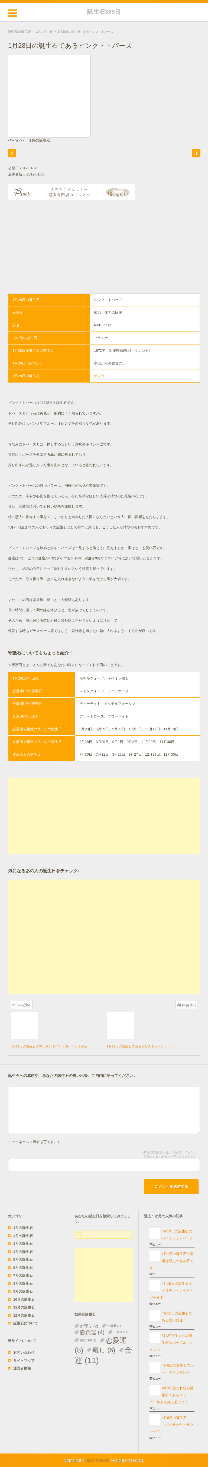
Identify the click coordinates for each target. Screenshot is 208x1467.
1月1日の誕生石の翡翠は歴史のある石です (172, 1261)
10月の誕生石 (24, 1299)
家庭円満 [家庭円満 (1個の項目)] (88, 1340)
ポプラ (99, 376)
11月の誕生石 (24, 1307)
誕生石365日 (104, 11)
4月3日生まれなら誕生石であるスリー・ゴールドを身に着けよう (172, 1395)
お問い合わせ (23, 1352)
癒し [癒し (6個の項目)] (103, 1350)
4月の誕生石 (23, 1252)
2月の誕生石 (23, 1236)
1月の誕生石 (44, 31)
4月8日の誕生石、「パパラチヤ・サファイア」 (171, 1425)
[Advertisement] (104, 253)
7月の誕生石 (23, 1275)
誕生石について (25, 1323)
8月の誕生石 (23, 1284)
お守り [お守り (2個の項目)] (89, 1326)
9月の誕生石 (23, 1291)
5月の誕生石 (23, 1260)
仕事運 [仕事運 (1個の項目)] (114, 1325)
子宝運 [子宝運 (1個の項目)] (120, 1332)
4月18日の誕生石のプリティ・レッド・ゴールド (171, 1291)
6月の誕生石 (23, 1268)
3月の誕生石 (23, 1244)
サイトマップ (23, 1360)
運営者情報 (22, 1368)
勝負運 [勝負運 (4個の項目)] (92, 1332)
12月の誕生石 (24, 1315)
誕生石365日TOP (19, 31)
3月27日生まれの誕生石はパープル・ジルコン (171, 1343)
